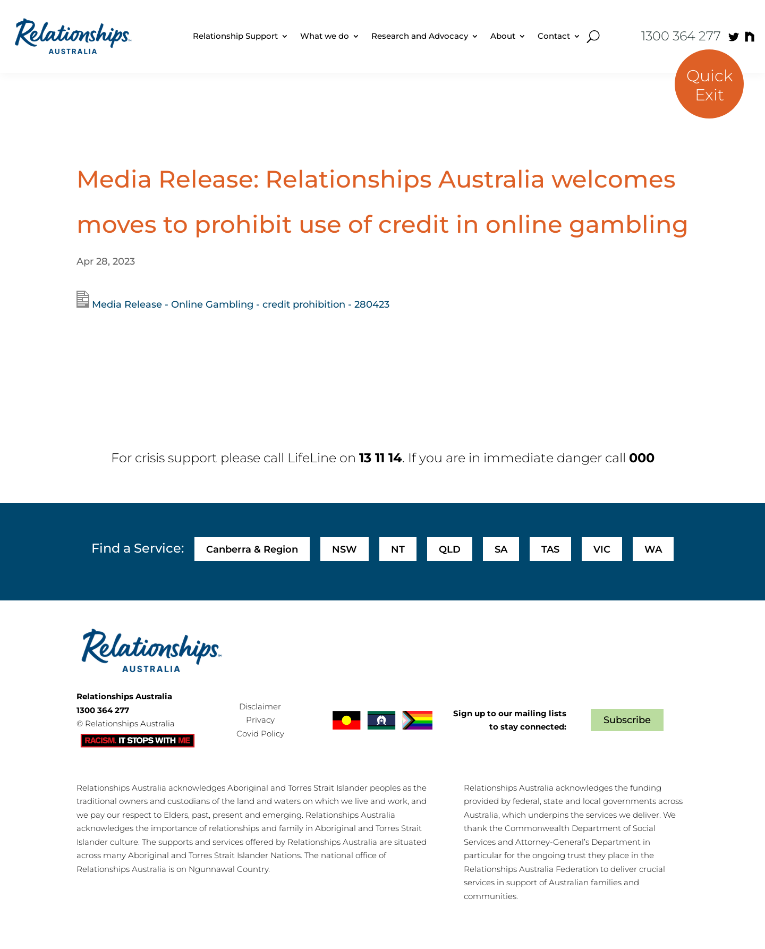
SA (501, 549)
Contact (554, 36)
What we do (324, 36)
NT (398, 549)
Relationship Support (235, 36)
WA (653, 549)
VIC (601, 549)
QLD (450, 549)
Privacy (260, 720)
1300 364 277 (681, 36)
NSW (344, 549)
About (502, 36)
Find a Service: (137, 548)
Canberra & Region (252, 549)
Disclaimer (260, 706)
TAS (550, 549)
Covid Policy (260, 733)
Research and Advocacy (419, 36)
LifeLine (311, 457)
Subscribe (627, 720)
